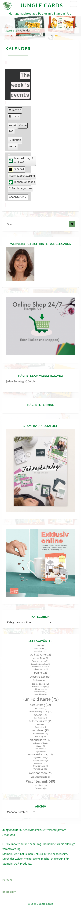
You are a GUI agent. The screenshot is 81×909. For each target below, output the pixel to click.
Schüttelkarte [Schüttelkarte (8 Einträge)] (40, 760)
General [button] (16, 169)
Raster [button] (15, 111)
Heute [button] (12, 146)
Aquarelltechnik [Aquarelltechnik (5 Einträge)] (40, 651)
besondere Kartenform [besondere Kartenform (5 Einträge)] (40, 664)
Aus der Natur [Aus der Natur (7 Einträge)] (40, 658)
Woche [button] (23, 125)
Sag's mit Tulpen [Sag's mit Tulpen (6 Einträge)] (40, 757)
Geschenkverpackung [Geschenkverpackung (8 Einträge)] (40, 711)
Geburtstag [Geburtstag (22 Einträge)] (40, 705)
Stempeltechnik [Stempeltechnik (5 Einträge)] (40, 763)
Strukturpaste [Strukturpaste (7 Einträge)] (40, 766)
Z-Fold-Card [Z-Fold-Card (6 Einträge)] (40, 785)
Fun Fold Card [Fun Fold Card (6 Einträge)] (41, 694)
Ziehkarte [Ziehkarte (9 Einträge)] (41, 788)
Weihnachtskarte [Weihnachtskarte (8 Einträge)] (40, 777)
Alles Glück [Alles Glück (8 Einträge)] (40, 648)
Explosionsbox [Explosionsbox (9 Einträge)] (40, 683)
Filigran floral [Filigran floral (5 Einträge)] (40, 689)
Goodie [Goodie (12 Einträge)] (40, 714)
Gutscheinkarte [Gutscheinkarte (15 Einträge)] (40, 721)
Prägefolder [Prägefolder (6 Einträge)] (40, 751)
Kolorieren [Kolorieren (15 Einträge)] (40, 730)
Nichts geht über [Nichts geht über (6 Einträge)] (40, 743)
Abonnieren (18, 197)
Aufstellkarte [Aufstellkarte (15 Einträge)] (40, 654)
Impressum (9, 891)
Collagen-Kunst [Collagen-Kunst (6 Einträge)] (40, 669)
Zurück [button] (15, 140)
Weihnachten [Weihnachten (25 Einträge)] (40, 773)
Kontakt (7, 879)
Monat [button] (12, 125)
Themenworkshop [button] (22, 182)
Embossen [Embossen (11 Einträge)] (40, 680)
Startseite (11, 30)
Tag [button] (11, 131)
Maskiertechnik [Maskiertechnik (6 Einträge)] (40, 733)
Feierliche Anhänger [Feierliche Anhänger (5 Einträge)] (40, 687)
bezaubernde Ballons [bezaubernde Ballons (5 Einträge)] (40, 667)
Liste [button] (14, 117)
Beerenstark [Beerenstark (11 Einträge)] (40, 661)
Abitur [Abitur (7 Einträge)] (40, 645)
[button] (9, 154)
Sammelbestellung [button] (22, 176)
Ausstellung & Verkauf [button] (21, 160)
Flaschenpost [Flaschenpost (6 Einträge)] (40, 691)
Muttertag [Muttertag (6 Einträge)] (40, 736)
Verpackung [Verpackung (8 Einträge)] (40, 769)
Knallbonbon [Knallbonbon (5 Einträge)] (40, 727)
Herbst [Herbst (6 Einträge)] (40, 724)
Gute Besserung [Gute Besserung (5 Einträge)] (40, 718)
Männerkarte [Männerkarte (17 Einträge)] (40, 740)
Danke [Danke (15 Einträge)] (40, 672)
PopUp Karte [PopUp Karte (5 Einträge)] (40, 749)
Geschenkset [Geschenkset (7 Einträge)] (40, 708)
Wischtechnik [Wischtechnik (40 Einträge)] (40, 781)
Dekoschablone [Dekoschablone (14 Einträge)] (40, 676)
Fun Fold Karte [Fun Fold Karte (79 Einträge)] (40, 699)
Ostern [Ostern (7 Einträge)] (40, 746)
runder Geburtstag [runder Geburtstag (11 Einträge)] (40, 754)
